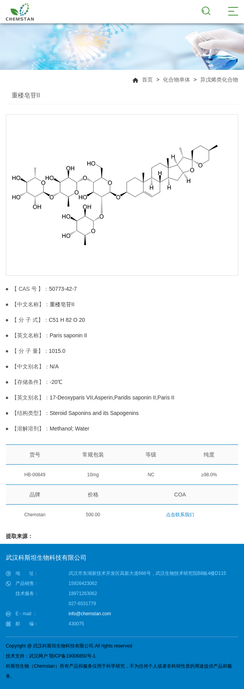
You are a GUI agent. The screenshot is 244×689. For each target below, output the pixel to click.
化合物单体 (176, 79)
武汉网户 (38, 656)
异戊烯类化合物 (219, 79)
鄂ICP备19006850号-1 (72, 656)
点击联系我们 (180, 514)
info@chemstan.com (90, 613)
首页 (147, 79)
